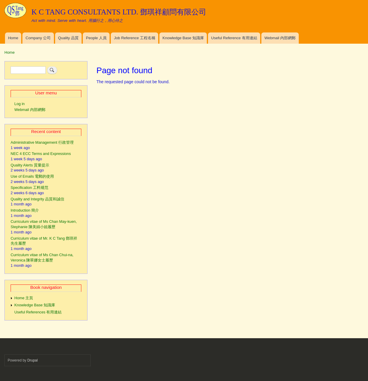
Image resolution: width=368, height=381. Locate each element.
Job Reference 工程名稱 (134, 38)
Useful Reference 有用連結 (234, 38)
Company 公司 (38, 38)
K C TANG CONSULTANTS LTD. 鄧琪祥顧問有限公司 (119, 12)
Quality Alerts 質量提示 (30, 165)
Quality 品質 (68, 38)
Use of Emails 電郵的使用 (32, 176)
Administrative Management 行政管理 (42, 142)
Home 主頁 (23, 298)
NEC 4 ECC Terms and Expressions (41, 153)
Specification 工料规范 (29, 187)
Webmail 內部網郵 (280, 38)
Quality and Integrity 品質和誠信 (37, 199)
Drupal (32, 360)
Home (13, 38)
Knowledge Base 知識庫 (183, 38)
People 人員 (96, 38)
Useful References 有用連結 (38, 312)
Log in (19, 104)
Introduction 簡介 (25, 210)
